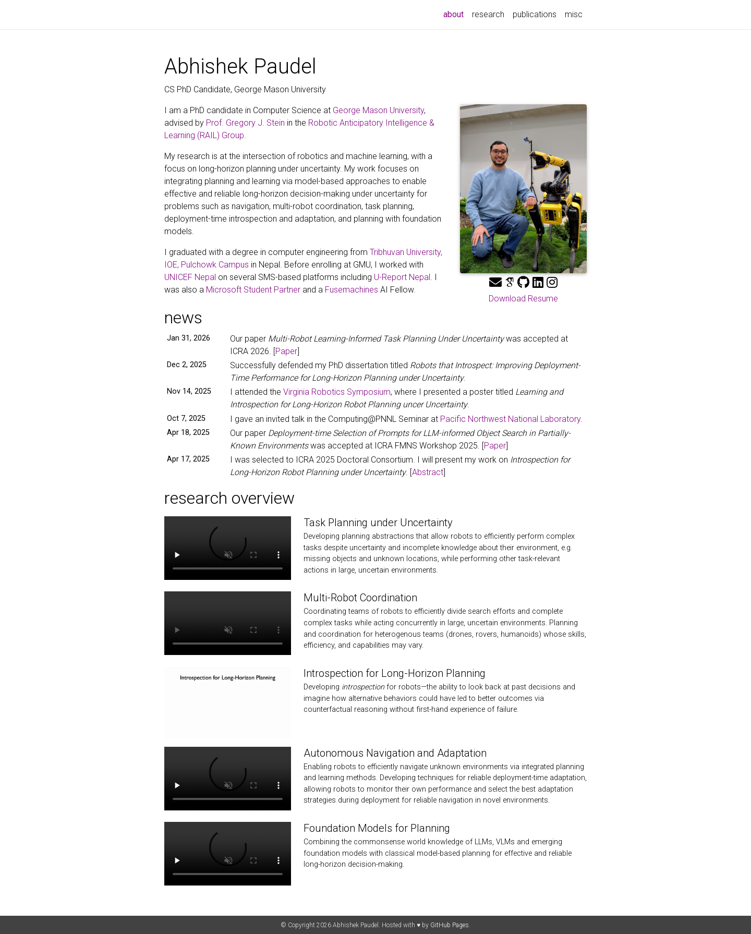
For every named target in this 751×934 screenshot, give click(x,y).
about (455, 13)
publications (534, 14)
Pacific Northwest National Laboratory (510, 419)
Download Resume (523, 299)
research (488, 14)
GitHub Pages (449, 925)
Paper (286, 351)
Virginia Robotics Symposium (337, 392)
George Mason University (378, 110)
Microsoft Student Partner (253, 290)
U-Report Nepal (402, 277)
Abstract (427, 472)
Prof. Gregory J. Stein (245, 123)
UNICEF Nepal (190, 277)
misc (574, 14)
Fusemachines (351, 290)
